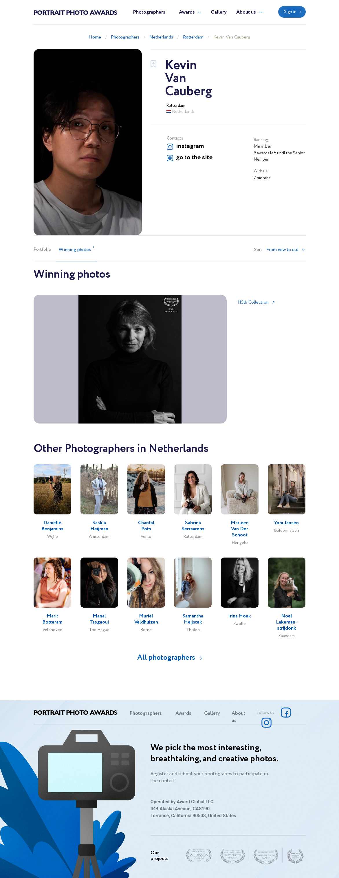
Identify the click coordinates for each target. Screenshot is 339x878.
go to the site (194, 157)
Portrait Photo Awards (75, 12)
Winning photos (76, 249)
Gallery (219, 12)
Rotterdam (193, 37)
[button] (286, 249)
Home (95, 37)
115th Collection (253, 302)
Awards (187, 12)
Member (263, 146)
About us (246, 12)
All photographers (166, 657)
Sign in (290, 12)
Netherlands (161, 37)
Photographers (149, 12)
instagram (190, 146)
